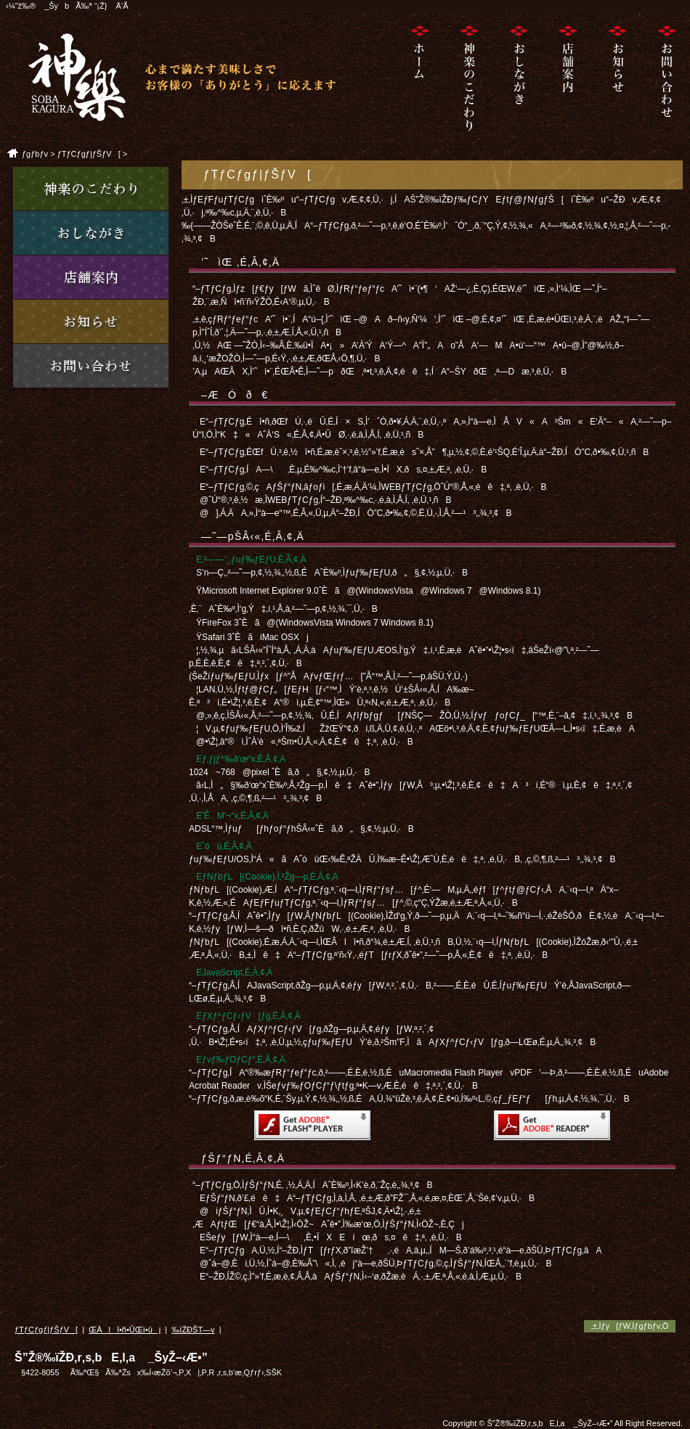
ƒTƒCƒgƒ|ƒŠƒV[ (89, 154)
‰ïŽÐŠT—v (192, 1329)
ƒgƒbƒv (35, 154)
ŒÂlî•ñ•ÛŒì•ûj (125, 1329)
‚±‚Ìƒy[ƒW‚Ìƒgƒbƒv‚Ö (630, 1326)
